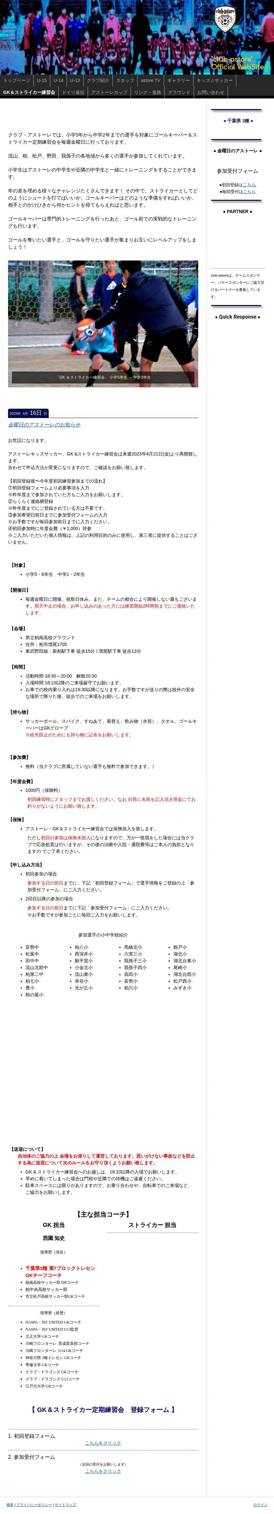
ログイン (260, 1505)
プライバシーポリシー (34, 1505)
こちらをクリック (103, 1443)
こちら (249, 184)
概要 (10, 1505)
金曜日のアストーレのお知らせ (44, 424)
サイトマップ (65, 1505)
